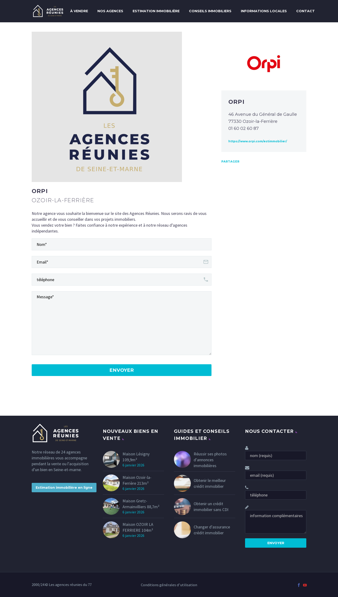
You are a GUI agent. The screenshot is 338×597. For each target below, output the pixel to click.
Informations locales (264, 11)
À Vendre (79, 11)
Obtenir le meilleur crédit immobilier (210, 483)
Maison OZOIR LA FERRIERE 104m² (138, 527)
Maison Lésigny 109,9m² (136, 456)
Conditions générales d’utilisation (169, 585)
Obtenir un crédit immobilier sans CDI (211, 506)
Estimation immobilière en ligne (64, 487)
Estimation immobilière (156, 11)
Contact (305, 11)
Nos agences (110, 11)
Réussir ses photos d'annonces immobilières (210, 459)
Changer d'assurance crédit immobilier (212, 529)
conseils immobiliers (210, 11)
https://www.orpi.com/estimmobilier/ (257, 141)
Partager (230, 161)
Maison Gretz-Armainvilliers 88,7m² (141, 503)
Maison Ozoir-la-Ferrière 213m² (137, 480)
